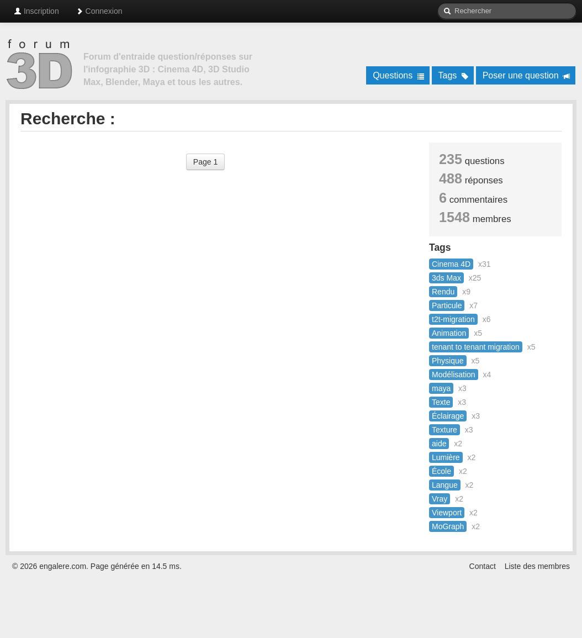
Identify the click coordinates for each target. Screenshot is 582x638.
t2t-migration (453, 319)
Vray (439, 498)
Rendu (443, 291)
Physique (448, 360)
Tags (453, 75)
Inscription (36, 11)
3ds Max (446, 277)
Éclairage (448, 416)
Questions (398, 75)
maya (441, 388)
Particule (447, 305)
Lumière (446, 457)
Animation (449, 333)
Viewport (447, 512)
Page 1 (205, 161)
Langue (445, 485)
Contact (482, 566)
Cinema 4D (451, 264)
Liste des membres (537, 566)
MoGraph (448, 526)
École (441, 471)
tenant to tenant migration (476, 346)
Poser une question (526, 75)
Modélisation (453, 374)
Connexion (99, 11)
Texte (441, 402)
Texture (444, 429)
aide (439, 443)
